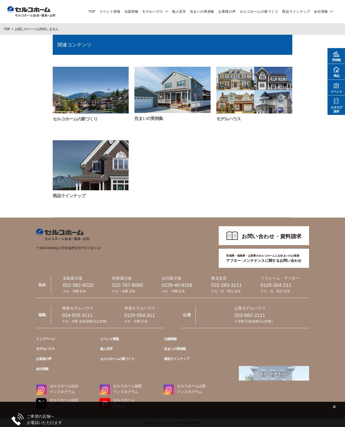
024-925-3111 (77, 315)
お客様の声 (227, 11)
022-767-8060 (127, 285)
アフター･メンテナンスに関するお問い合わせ (263, 258)
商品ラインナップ (296, 11)
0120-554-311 (139, 315)
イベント (336, 87)
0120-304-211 (276, 285)
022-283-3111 (226, 285)
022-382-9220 (78, 285)
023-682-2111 (250, 315)
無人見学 (179, 11)
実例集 (336, 56)
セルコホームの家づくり (259, 11)
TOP (91, 11)
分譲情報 (131, 11)
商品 (336, 71)
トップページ (45, 339)
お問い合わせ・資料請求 (272, 236)
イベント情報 (110, 11)
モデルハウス (152, 11)
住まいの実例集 (202, 11)
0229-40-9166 (177, 285)
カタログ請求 (336, 105)
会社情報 (321, 11)
